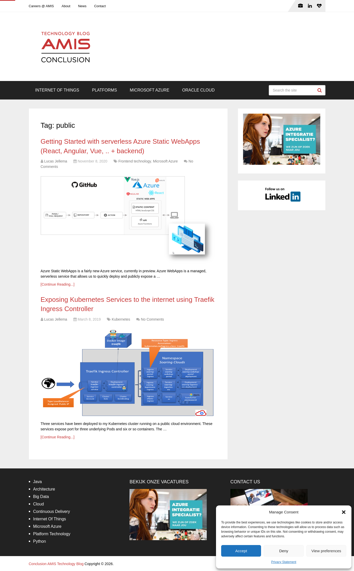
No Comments (152, 319)
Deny (283, 551)
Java (37, 481)
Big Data (41, 496)
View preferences (326, 551)
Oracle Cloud (198, 90)
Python (39, 541)
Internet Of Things (57, 90)
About (66, 6)
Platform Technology (52, 534)
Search (320, 90)
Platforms (104, 90)
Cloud (38, 504)
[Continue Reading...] (58, 284)
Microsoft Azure (149, 90)
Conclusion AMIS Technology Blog (56, 564)
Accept (241, 551)
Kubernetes (121, 319)
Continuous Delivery (51, 511)
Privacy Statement (283, 562)
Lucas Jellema (55, 161)
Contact (100, 6)
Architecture (44, 489)
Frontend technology (134, 161)
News (82, 6)
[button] (343, 512)
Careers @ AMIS (41, 6)
